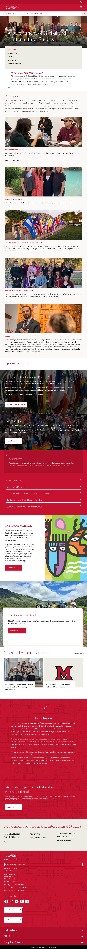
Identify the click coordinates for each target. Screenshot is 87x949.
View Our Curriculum (12, 160)
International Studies (12, 199)
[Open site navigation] (81, 7)
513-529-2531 (23, 888)
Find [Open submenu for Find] (7, 936)
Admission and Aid (13, 53)
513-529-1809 (20, 885)
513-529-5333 (35, 833)
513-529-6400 (18, 891)
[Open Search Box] (81, 2)
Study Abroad (12, 60)
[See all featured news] (78, 654)
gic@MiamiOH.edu (38, 837)
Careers (10, 56)
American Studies (11, 150)
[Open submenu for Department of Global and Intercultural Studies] (84, 13)
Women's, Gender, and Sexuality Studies (19, 291)
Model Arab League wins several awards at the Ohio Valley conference (19, 686)
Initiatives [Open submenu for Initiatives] (10, 930)
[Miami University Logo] (11, 7)
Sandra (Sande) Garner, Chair (66, 834)
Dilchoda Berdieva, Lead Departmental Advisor (65, 838)
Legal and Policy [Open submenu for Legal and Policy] (14, 942)
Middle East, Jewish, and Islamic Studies (43, 500)
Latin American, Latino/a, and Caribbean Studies (43, 493)
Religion (8, 336)
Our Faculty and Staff (14, 63)
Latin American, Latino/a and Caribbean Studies (22, 243)
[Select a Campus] (43, 864)
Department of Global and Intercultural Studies (22, 13)
